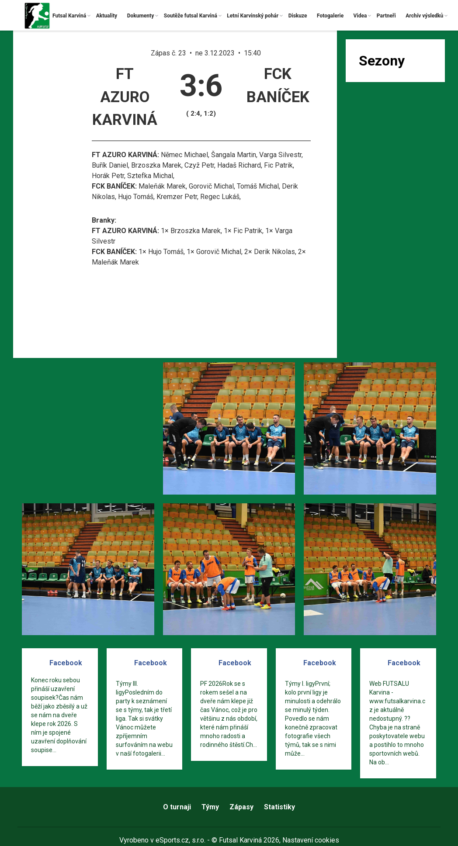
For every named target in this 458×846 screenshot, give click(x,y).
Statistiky (279, 807)
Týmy (210, 807)
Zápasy (241, 807)
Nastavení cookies (310, 840)
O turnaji (177, 807)
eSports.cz (172, 840)
